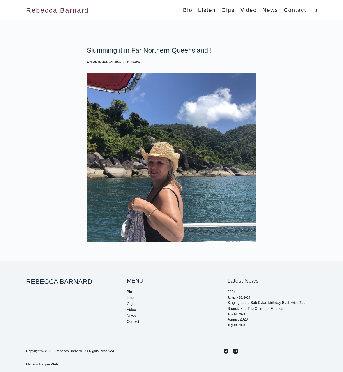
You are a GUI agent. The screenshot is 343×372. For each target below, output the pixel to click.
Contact (295, 10)
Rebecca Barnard (57, 10)
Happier (48, 364)
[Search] (315, 10)
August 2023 (238, 319)
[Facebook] (226, 351)
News (270, 10)
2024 (232, 292)
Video (248, 10)
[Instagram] (235, 351)
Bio (188, 10)
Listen (207, 10)
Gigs (228, 10)
